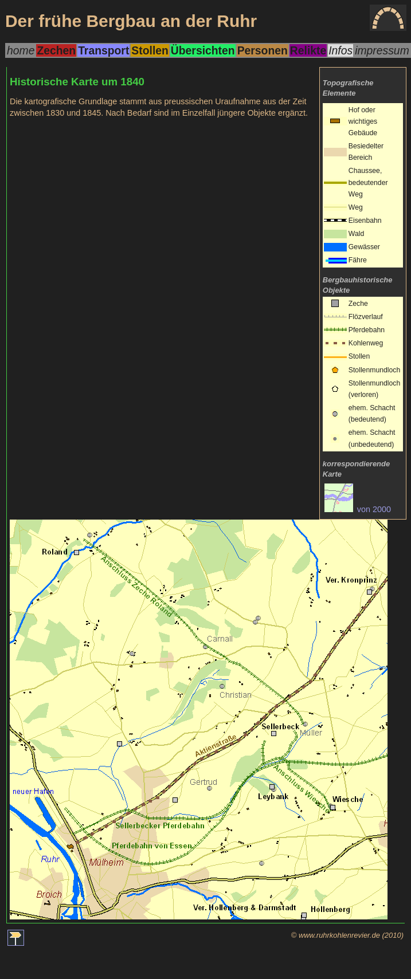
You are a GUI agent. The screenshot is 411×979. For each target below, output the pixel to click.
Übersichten (203, 50)
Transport (103, 50)
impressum (382, 50)
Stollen (149, 50)
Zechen (56, 50)
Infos (340, 50)
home (20, 50)
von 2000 (357, 509)
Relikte (308, 50)
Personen (262, 50)
